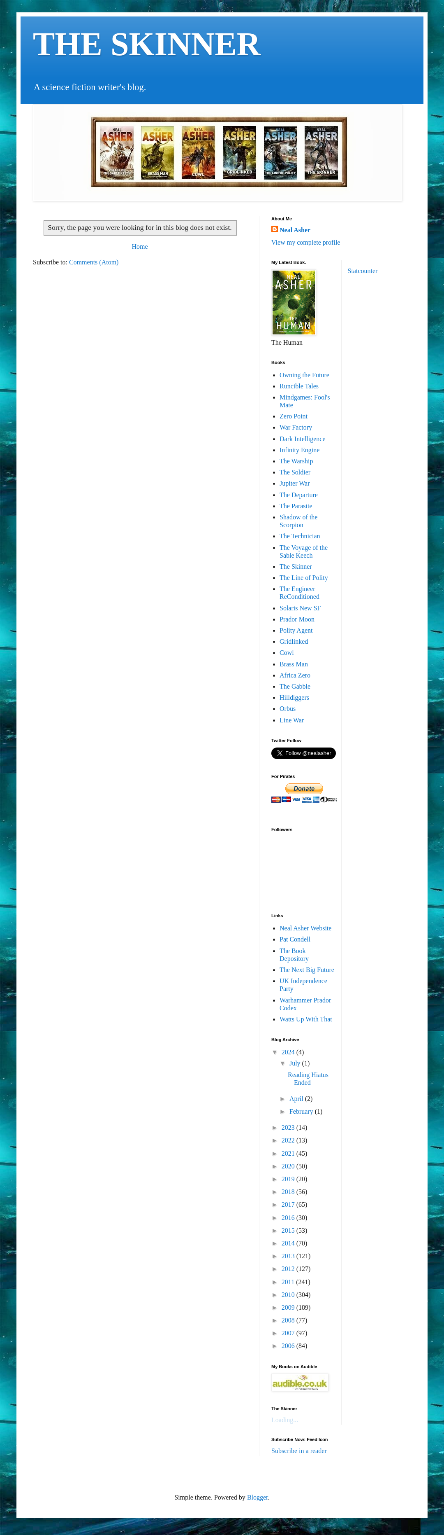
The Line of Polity (304, 577)
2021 (289, 1153)
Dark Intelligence (303, 438)
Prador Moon (297, 619)
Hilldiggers (294, 697)
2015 (289, 1230)
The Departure (299, 494)
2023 (289, 1127)
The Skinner (296, 566)
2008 (289, 1320)
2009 (289, 1307)
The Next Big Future (307, 969)
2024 (289, 1052)
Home (140, 246)
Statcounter (363, 270)
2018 (289, 1191)
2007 (289, 1332)
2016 (289, 1217)
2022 (289, 1140)
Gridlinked (294, 641)
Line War (292, 720)
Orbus (288, 708)
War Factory (296, 427)
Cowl (287, 652)
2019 (289, 1178)
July (295, 1063)
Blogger (257, 1497)
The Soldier (295, 472)
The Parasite (296, 505)
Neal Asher (295, 230)
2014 (289, 1243)
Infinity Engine (299, 449)
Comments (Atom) (93, 262)
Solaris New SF (300, 608)
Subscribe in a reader (299, 1450)
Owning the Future (304, 374)
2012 (289, 1268)
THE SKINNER (146, 44)
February (302, 1111)
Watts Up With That (306, 1019)
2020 (289, 1166)
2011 (289, 1281)
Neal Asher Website (305, 928)
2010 (289, 1294)
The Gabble (295, 686)
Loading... (284, 1419)
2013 (289, 1255)
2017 (289, 1204)
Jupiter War (295, 483)
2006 (289, 1345)
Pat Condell (295, 939)
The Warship (296, 461)
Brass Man (294, 664)
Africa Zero (295, 675)
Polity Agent (296, 630)
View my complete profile (305, 242)
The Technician (300, 536)
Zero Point (294, 416)
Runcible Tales (299, 386)
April (297, 1098)
